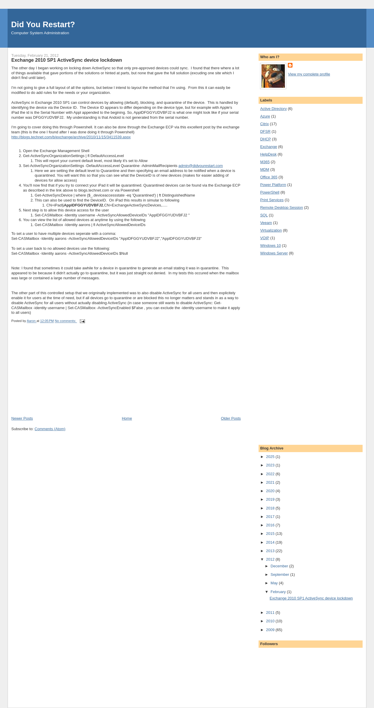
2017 (271, 516)
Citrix (264, 124)
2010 (271, 621)
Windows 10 (270, 245)
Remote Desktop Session (281, 207)
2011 (271, 612)
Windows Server (274, 253)
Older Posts (231, 418)
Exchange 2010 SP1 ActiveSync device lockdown (66, 60)
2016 (271, 525)
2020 (271, 491)
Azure (265, 116)
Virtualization (271, 230)
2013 (271, 551)
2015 (271, 533)
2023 (271, 465)
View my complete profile (309, 74)
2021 (271, 482)
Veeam (266, 223)
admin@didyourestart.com (201, 165)
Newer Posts (22, 418)
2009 (271, 630)
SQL (264, 215)
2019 (271, 499)
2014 (271, 542)
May (275, 583)
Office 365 (268, 177)
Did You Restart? (43, 24)
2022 (271, 474)
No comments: (66, 321)
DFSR (265, 131)
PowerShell (269, 192)
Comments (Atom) (49, 429)
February (279, 592)
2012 (271, 559)
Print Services (271, 200)
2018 (271, 508)
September (280, 574)
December (280, 566)
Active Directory (273, 108)
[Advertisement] (55, 374)
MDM (264, 169)
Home (127, 418)
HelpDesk (268, 154)
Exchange (268, 146)
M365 (265, 162)
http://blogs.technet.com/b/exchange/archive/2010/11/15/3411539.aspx (71, 137)
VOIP (264, 238)
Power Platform (273, 184)
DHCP (265, 139)
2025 (271, 456)
